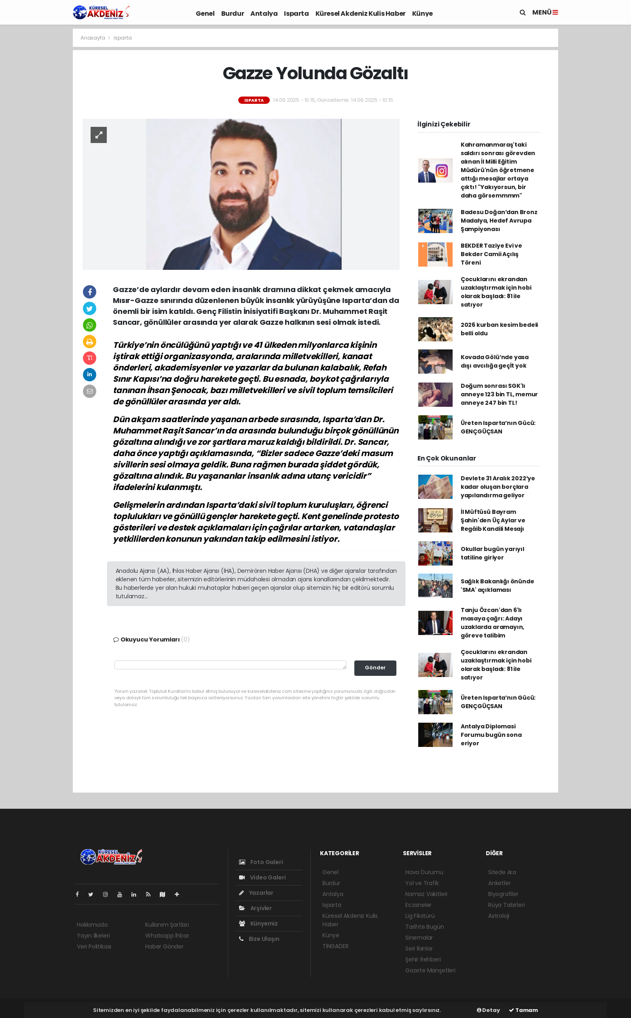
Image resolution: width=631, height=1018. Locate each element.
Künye (422, 13)
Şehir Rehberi (423, 959)
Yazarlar (256, 893)
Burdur (232, 13)
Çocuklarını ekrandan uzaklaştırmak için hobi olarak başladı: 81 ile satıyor (496, 292)
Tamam (523, 1010)
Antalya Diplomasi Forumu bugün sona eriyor (491, 734)
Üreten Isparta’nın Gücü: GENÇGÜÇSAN (498, 427)
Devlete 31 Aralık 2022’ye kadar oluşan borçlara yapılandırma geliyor (498, 486)
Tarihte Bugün (424, 927)
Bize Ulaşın (259, 939)
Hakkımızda (92, 925)
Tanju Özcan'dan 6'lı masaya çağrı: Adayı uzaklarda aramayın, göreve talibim (492, 622)
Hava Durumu (424, 872)
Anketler (499, 883)
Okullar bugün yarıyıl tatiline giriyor (492, 553)
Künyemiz (258, 923)
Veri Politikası (94, 946)
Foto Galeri (261, 862)
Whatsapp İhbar (167, 936)
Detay (488, 1010)
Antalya (263, 13)
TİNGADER (335, 946)
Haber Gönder (164, 946)
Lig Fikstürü (420, 916)
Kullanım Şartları (167, 925)
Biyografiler (503, 894)
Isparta (296, 13)
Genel (205, 13)
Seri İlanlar (419, 948)
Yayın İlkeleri (93, 936)
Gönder (375, 667)
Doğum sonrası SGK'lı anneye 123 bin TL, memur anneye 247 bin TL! (499, 394)
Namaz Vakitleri (426, 894)
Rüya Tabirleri (506, 905)
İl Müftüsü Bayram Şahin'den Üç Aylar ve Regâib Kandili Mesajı (493, 520)
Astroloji (498, 916)
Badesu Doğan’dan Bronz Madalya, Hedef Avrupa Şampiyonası (499, 220)
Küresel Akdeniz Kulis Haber (361, 13)
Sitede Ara (502, 872)
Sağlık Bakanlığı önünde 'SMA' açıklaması (497, 585)
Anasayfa (93, 38)
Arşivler (255, 908)
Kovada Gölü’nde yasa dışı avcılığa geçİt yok (495, 361)
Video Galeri (262, 877)
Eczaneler (418, 905)
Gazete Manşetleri (430, 970)
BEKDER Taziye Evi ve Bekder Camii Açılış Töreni (491, 254)
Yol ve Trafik (422, 883)
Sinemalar (419, 938)
